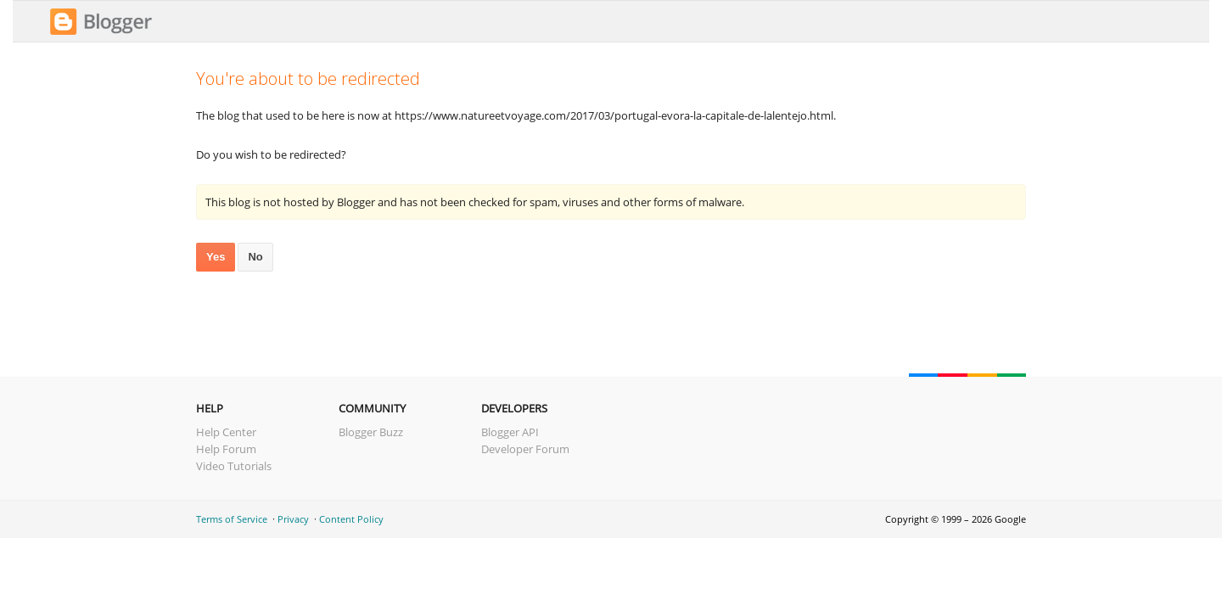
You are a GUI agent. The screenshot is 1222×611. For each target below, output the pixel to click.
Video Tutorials (234, 466)
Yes (215, 256)
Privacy (293, 519)
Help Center (226, 432)
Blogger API (510, 432)
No (255, 256)
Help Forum (226, 449)
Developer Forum (525, 449)
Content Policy (351, 519)
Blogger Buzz (371, 432)
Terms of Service (231, 519)
